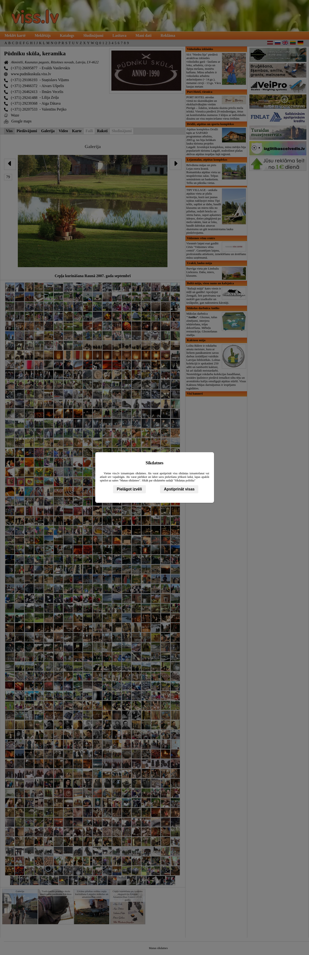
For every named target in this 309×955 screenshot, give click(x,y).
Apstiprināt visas (179, 489)
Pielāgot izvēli (129, 489)
